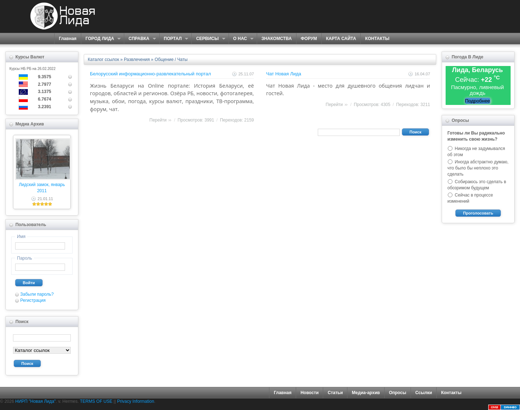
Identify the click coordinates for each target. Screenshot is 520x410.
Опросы (397, 392)
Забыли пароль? (37, 294)
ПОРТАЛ (173, 38)
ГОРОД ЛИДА (101, 38)
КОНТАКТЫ (377, 38)
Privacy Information (135, 401)
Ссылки (423, 392)
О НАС (241, 38)
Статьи (335, 392)
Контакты (451, 392)
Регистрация (33, 300)
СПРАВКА (140, 38)
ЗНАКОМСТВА (276, 38)
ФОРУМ (309, 38)
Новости (309, 392)
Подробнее (477, 100)
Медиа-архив (366, 392)
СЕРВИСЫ (208, 38)
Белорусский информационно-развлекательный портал (150, 73)
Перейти (158, 120)
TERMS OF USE (96, 401)
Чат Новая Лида (283, 73)
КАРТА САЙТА (341, 38)
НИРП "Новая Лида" (35, 401)
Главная (68, 38)
